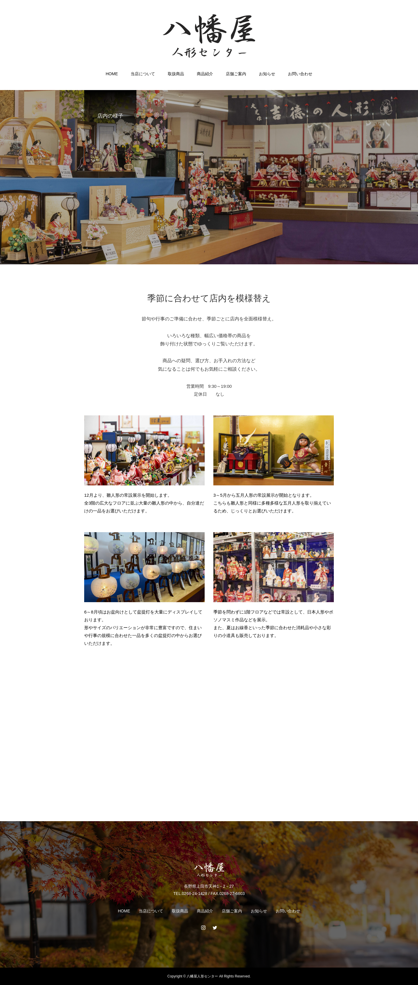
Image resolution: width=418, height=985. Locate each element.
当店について (143, 73)
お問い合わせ (300, 73)
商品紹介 (205, 73)
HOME (112, 73)
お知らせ (267, 73)
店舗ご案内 (236, 73)
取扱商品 (176, 73)
